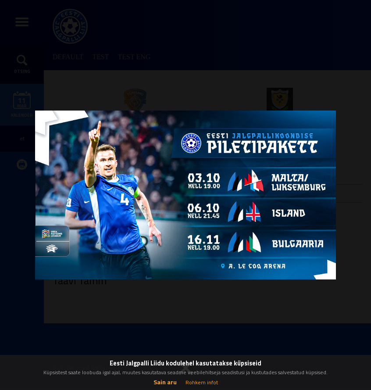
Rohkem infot (202, 382)
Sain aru (165, 381)
